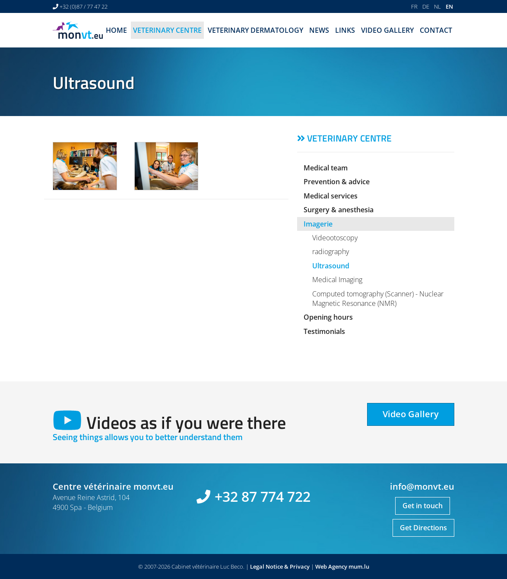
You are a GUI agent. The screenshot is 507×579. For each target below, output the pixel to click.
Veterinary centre (167, 30)
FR (414, 6)
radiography (330, 251)
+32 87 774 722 (263, 496)
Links (345, 30)
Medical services (331, 196)
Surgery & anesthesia (339, 209)
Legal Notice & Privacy (280, 566)
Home (116, 30)
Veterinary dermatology (255, 30)
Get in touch (422, 505)
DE (425, 6)
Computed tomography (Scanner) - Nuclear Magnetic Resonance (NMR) (378, 298)
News (319, 30)
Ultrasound (330, 266)
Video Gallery (387, 30)
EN (449, 6)
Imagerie (318, 224)
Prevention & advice (337, 181)
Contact (436, 30)
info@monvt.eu (422, 486)
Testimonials (324, 331)
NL (437, 6)
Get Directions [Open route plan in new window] (423, 527)
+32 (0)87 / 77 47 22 (84, 6)
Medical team (326, 168)
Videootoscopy (335, 237)
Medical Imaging (337, 279)
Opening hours (328, 317)
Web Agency (331, 566)
